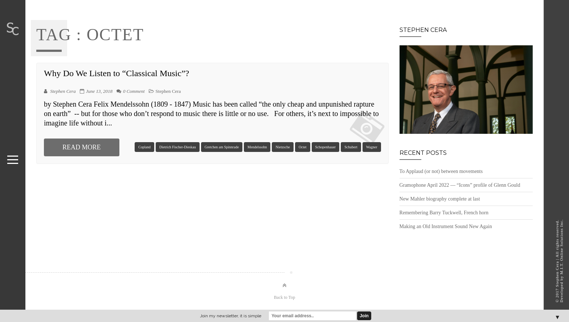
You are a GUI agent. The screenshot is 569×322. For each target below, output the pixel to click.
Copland (144, 147)
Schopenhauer (325, 147)
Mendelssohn (257, 147)
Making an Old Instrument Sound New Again (446, 226)
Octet (303, 147)
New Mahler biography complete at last (440, 199)
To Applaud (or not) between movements (441, 171)
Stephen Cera (168, 91)
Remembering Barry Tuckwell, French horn (444, 212)
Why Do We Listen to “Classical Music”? (116, 73)
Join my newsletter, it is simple (230, 315)
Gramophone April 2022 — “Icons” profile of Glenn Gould (460, 185)
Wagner (371, 147)
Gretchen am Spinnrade (222, 147)
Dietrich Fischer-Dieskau (177, 147)
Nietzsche (282, 147)
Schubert (350, 147)
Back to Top (284, 297)
